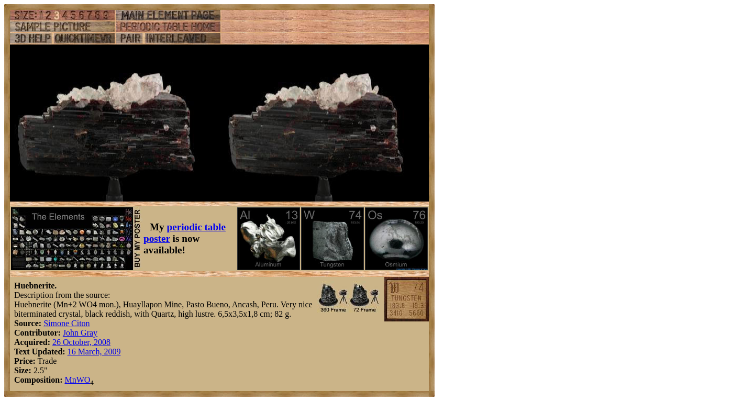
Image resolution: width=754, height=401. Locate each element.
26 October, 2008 (81, 342)
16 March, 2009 (94, 351)
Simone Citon (66, 323)
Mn (70, 379)
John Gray (80, 332)
